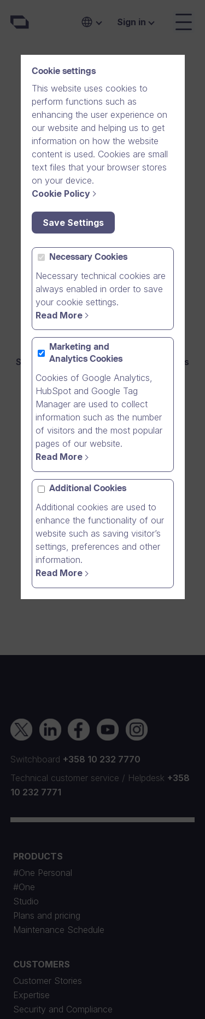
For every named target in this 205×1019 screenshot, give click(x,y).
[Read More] (64, 572)
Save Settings (73, 222)
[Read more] (64, 315)
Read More (59, 315)
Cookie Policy (61, 193)
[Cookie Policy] (65, 193)
